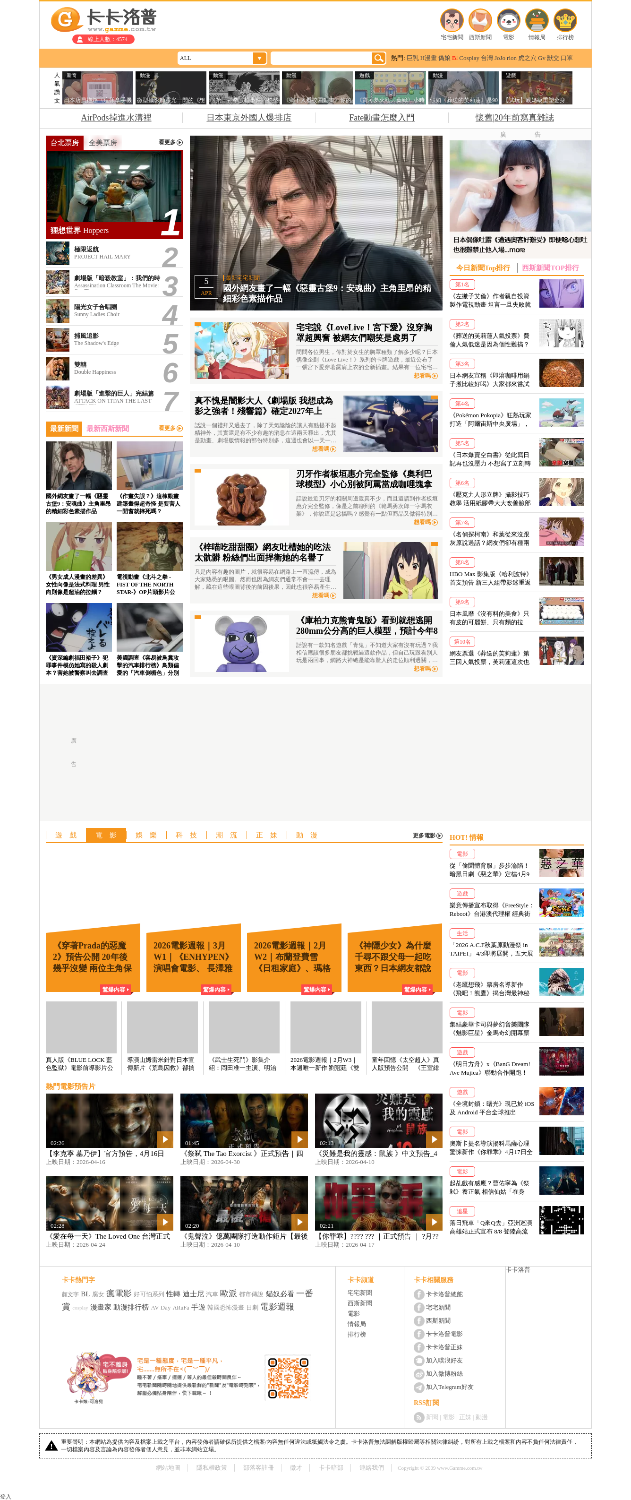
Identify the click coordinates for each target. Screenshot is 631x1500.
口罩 (567, 57)
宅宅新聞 (452, 37)
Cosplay (469, 57)
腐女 (98, 1294)
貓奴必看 (280, 1294)
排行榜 (565, 37)
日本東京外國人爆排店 (248, 117)
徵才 (296, 1467)
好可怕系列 (149, 1294)
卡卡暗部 (331, 1467)
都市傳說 (251, 1294)
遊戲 (69, 835)
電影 (508, 37)
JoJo (500, 57)
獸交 (553, 57)
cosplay (80, 1307)
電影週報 (277, 1306)
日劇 (252, 1307)
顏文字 (70, 1294)
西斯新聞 (480, 37)
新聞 (432, 1417)
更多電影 (424, 836)
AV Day (161, 1307)
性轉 (173, 1294)
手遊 (198, 1307)
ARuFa (181, 1307)
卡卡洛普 (518, 1269)
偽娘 (444, 57)
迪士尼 (193, 1294)
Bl (455, 57)
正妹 (270, 835)
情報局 (537, 37)
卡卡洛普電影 (444, 1333)
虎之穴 (527, 57)
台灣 (487, 57)
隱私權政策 (211, 1467)
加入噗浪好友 (444, 1360)
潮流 (230, 835)
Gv (542, 57)
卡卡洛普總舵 (444, 1294)
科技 (190, 835)
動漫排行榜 (131, 1307)
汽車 (212, 1294)
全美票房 (103, 143)
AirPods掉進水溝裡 (116, 117)
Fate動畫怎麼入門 (382, 117)
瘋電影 (119, 1293)
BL (85, 1294)
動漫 (310, 835)
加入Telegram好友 (450, 1386)
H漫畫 (428, 57)
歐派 (228, 1293)
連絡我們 (371, 1467)
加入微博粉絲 (444, 1373)
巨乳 (413, 57)
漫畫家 (100, 1307)
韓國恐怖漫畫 (225, 1307)
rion (512, 57)
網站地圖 (168, 1467)
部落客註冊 (258, 1467)
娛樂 (150, 835)
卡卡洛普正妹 (444, 1347)
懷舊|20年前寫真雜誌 (515, 117)
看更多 (167, 142)
